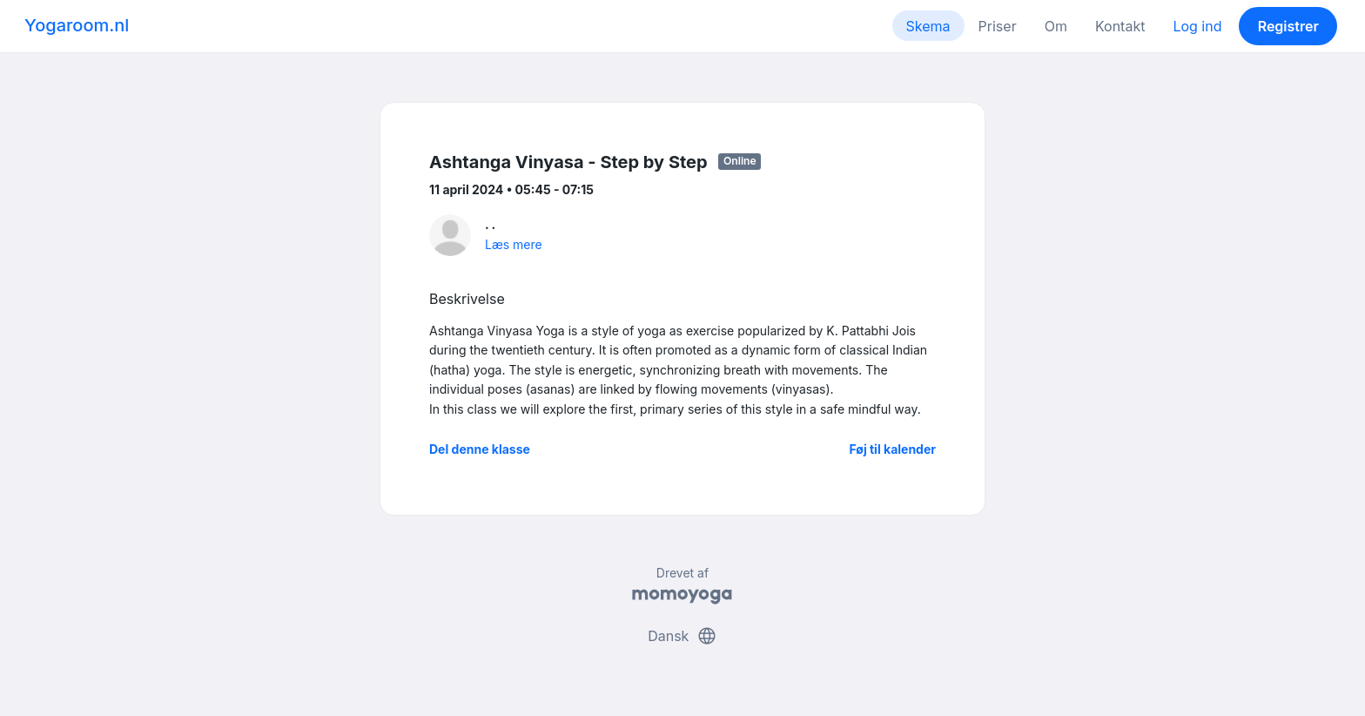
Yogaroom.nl (76, 25)
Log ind (1197, 26)
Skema (928, 26)
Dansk (682, 635)
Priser (997, 26)
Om (1056, 26)
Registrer (1288, 26)
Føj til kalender (892, 449)
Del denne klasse (479, 449)
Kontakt (1120, 26)
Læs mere (513, 244)
